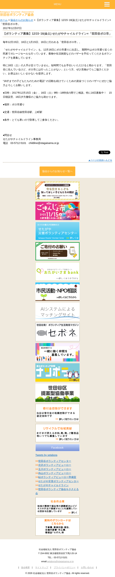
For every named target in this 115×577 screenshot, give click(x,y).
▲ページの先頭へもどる (100, 160)
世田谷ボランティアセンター (54, 461)
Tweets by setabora (46, 455)
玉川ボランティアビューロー (54, 469)
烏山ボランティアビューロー (54, 473)
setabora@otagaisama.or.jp (60, 561)
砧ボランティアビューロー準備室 (57, 477)
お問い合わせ (87, 567)
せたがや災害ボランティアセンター (58, 481)
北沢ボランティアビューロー (54, 465)
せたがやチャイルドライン (53, 485)
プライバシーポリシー (64, 567)
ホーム (4, 20)
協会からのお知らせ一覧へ (57, 171)
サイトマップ (41, 567)
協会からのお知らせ (21, 20)
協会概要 (25, 567)
